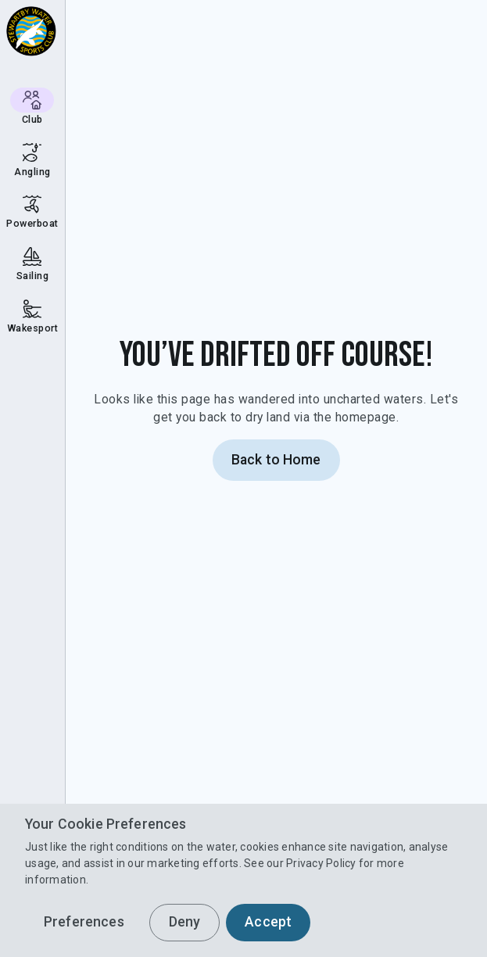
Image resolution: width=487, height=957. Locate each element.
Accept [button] (268, 922)
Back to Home (276, 460)
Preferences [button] (84, 922)
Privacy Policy (321, 863)
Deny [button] (185, 922)
